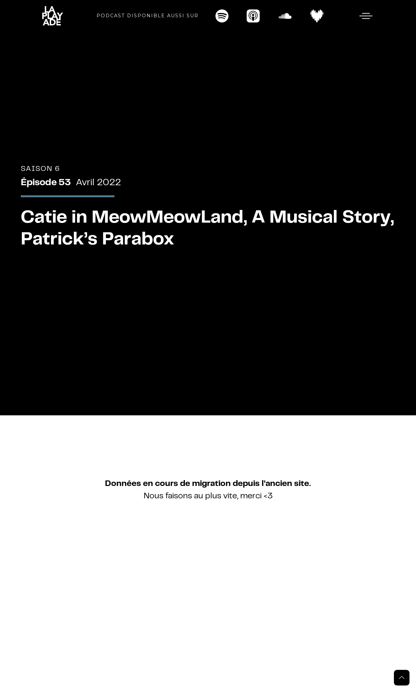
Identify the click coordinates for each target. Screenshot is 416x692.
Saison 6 (40, 169)
